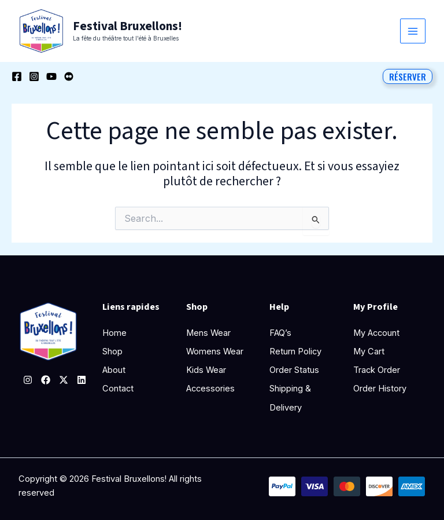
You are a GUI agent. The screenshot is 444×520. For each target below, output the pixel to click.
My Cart (368, 351)
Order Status (294, 370)
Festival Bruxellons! (126, 26)
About (113, 370)
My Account (376, 333)
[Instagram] (34, 77)
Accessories (210, 388)
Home (114, 333)
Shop (112, 351)
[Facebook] (17, 77)
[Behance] (69, 77)
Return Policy (295, 351)
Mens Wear (208, 333)
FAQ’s (280, 333)
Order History (379, 388)
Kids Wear (206, 370)
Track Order (376, 370)
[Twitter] (63, 379)
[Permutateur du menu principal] (413, 31)
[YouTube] (51, 77)
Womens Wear (214, 351)
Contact (118, 388)
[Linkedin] (81, 379)
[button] (407, 76)
